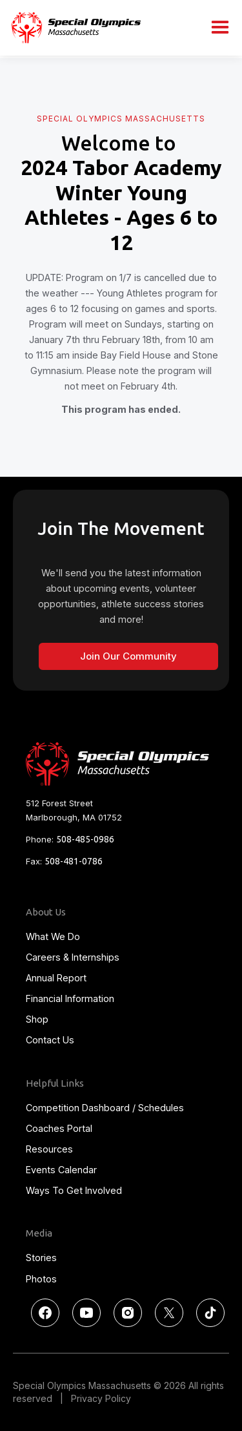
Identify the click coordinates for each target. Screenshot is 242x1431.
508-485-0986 (85, 839)
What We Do (53, 936)
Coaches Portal (59, 1128)
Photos (41, 1278)
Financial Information (70, 998)
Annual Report (56, 977)
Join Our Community (128, 656)
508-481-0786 (74, 861)
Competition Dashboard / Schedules (105, 1107)
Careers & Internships (72, 957)
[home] (73, 27)
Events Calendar (61, 1169)
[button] (220, 27)
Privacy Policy (101, 1398)
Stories (41, 1257)
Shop (37, 1019)
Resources (49, 1149)
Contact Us (50, 1039)
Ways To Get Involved (74, 1190)
